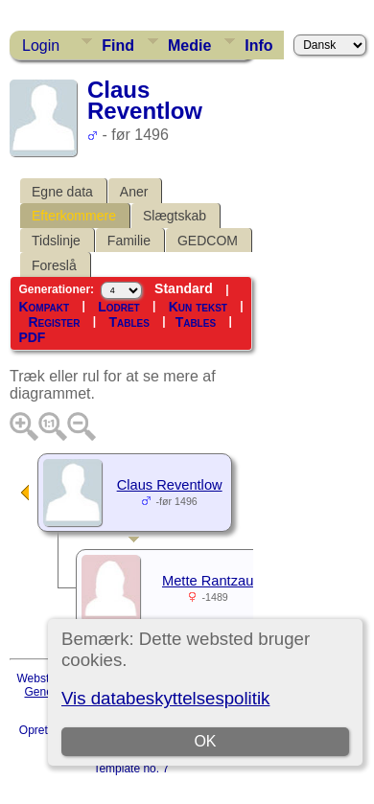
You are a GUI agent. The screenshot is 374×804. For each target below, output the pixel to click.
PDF (31, 337)
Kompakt (43, 306)
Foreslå (54, 265)
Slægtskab (174, 215)
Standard (183, 288)
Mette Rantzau (207, 580)
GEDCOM (207, 240)
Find (118, 45)
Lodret (119, 306)
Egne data (62, 191)
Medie (189, 45)
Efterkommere (74, 215)
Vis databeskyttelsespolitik (165, 698)
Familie (129, 240)
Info (258, 45)
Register (54, 322)
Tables (128, 322)
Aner (134, 191)
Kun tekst (198, 306)
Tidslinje (56, 240)
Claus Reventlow (169, 485)
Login (40, 45)
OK (206, 741)
